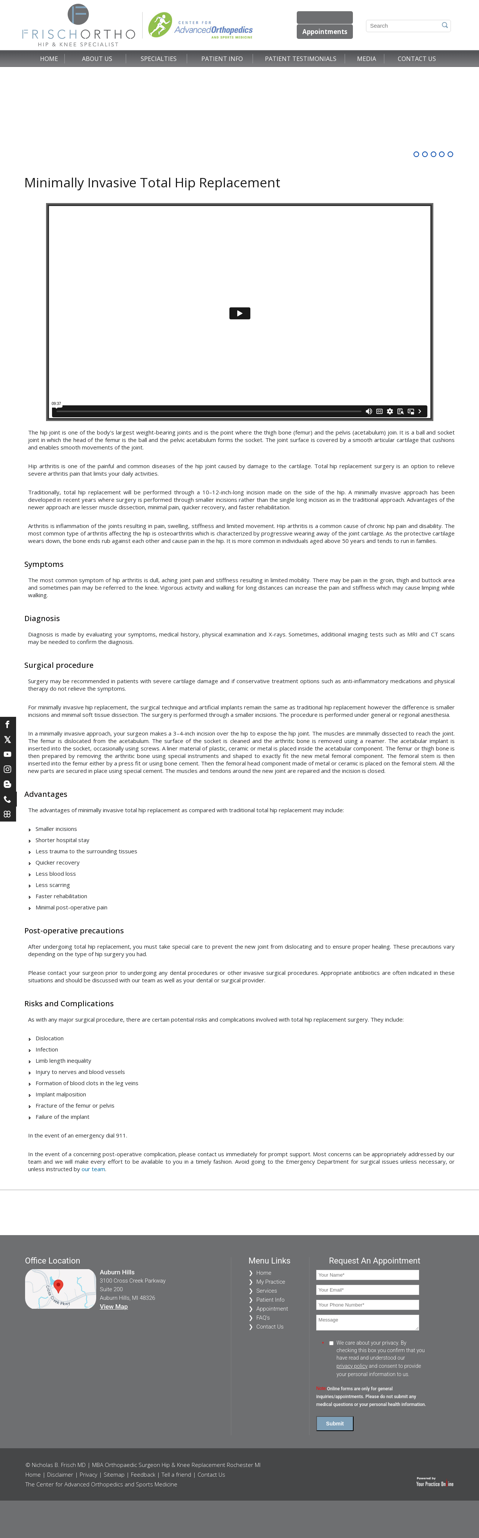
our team (93, 1169)
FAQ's (263, 1317)
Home (49, 59)
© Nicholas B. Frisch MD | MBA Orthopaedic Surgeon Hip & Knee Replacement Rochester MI (142, 1464)
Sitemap (114, 1474)
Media (366, 59)
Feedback (143, 1474)
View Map (114, 1306)
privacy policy (351, 1366)
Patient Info (222, 59)
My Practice (270, 1281)
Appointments (323, 31)
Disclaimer (60, 1474)
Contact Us (417, 59)
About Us (97, 59)
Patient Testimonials (300, 59)
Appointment (272, 1308)
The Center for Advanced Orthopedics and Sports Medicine (101, 1484)
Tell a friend (176, 1474)
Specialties (159, 59)
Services (266, 1290)
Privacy (88, 1474)
